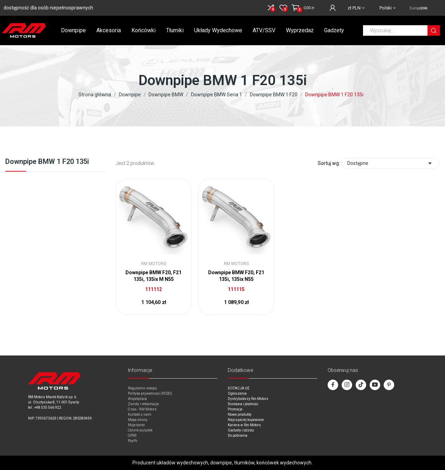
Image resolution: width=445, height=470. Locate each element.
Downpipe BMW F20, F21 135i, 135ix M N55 (153, 276)
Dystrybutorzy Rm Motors (248, 399)
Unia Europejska (418, 8)
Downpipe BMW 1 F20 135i (47, 162)
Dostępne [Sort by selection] (390, 163)
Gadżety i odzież (241, 430)
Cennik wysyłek (140, 430)
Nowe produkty (240, 414)
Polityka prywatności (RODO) (150, 393)
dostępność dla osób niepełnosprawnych (48, 8)
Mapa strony (138, 420)
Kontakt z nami (139, 414)
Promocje (235, 409)
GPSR (132, 435)
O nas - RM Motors (142, 409)
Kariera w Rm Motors (244, 425)
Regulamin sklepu (142, 388)
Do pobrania (237, 435)
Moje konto (136, 425)
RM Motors (153, 264)
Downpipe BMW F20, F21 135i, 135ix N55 (236, 276)
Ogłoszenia (237, 393)
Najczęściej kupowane (246, 420)
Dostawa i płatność (243, 404)
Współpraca (137, 399)
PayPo (132, 441)
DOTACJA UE (238, 388)
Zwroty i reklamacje (143, 404)
